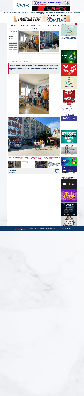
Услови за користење (50, 228)
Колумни (42, 13)
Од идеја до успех (24, 12)
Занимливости (59, 12)
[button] (13, 43)
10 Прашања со (32, 12)
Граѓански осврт (39, 12)
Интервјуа (78, 12)
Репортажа (73, 12)
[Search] (76, 24)
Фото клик (53, 12)
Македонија (12, 12)
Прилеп (11, 31)
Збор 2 (69, 12)
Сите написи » (12, 172)
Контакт (36, 228)
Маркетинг (42, 228)
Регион (7, 12)
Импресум (31, 228)
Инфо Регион (17, 12)
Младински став (47, 12)
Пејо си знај (64, 12)
